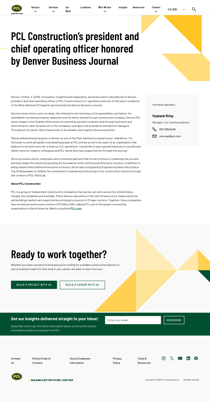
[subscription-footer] (174, 320)
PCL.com (75, 208)
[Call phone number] (164, 129)
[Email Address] (133, 320)
